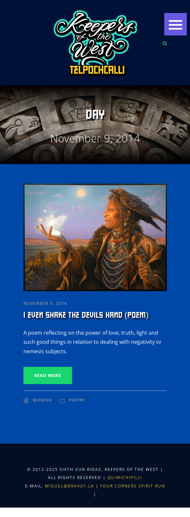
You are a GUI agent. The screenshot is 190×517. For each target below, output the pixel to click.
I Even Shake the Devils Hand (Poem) (86, 315)
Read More (47, 375)
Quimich (42, 399)
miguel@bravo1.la (69, 486)
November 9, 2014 (45, 303)
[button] (175, 24)
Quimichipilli (125, 477)
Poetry (77, 399)
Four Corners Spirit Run (132, 486)
